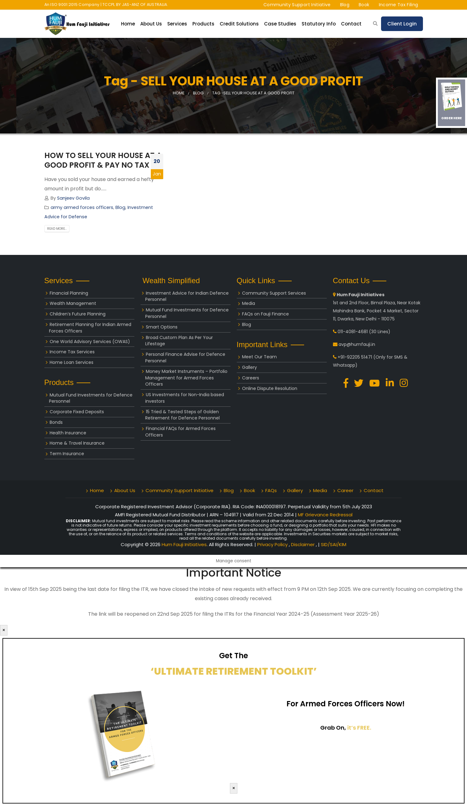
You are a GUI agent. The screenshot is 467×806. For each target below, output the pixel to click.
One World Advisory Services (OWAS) (90, 341)
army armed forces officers (82, 207)
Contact (351, 23)
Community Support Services (274, 293)
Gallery (249, 367)
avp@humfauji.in (357, 344)
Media (248, 303)
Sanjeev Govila (73, 198)
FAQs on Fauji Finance (265, 314)
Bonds (56, 422)
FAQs (271, 490)
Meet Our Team (259, 357)
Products (203, 23)
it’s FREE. (359, 727)
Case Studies (280, 23)
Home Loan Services (71, 362)
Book (364, 5)
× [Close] (3, 630)
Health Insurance (68, 433)
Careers (250, 378)
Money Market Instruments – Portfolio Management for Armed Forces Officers (186, 377)
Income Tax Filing (398, 5)
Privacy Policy (273, 544)
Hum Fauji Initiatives (184, 544)
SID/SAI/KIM (333, 544)
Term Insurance (67, 454)
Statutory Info (319, 23)
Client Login (402, 23)
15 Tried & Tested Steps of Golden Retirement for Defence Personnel (182, 415)
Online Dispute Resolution (269, 388)
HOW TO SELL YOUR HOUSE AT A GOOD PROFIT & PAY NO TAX (103, 160)
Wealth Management (73, 303)
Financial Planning (69, 293)
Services (177, 23)
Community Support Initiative (297, 5)
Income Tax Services (72, 352)
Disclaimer (303, 544)
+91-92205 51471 (355, 357)
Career (345, 490)
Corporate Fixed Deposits (77, 412)
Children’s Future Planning (78, 314)
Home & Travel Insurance (77, 443)
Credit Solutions (239, 23)
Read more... (57, 228)
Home (128, 23)
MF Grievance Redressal (325, 514)
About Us (151, 23)
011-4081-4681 (353, 331)
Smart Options (161, 327)
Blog (344, 5)
